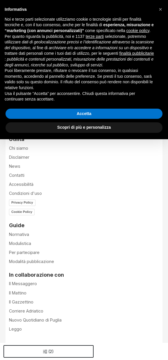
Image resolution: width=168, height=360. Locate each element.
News (14, 166)
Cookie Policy (21, 211)
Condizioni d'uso (25, 193)
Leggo (15, 329)
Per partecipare (24, 252)
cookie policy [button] (137, 30)
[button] (160, 9)
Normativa (19, 234)
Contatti (16, 175)
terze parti (95, 36)
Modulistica (20, 243)
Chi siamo (18, 148)
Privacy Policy (22, 202)
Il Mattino (17, 292)
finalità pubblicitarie (136, 53)
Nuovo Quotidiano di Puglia (35, 319)
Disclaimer (19, 157)
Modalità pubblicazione (31, 261)
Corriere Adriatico (26, 310)
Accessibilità (21, 184)
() (48, 351)
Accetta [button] (84, 113)
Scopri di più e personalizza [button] (84, 127)
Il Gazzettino (21, 301)
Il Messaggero (23, 283)
